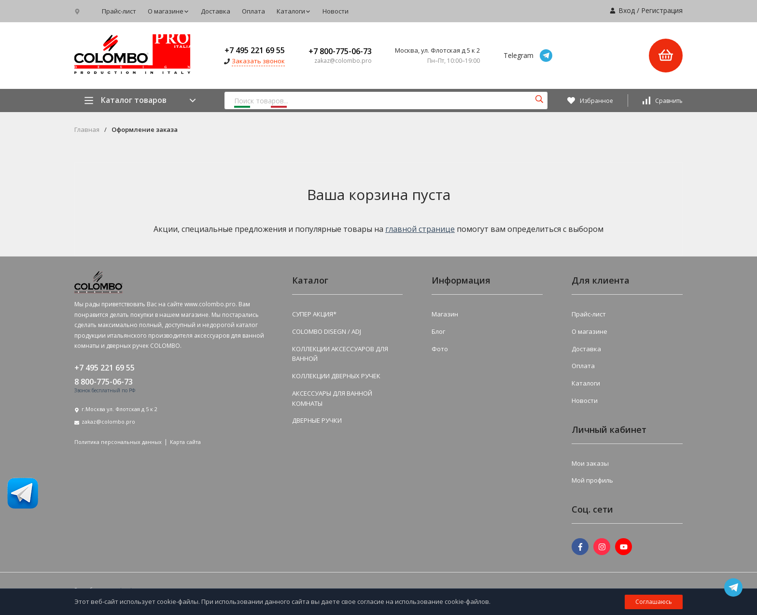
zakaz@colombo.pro (108, 421)
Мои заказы (590, 463)
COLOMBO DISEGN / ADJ (326, 331)
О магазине (168, 11)
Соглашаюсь (653, 602)
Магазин (445, 314)
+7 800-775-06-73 (340, 51)
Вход (626, 10)
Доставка (215, 11)
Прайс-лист (119, 11)
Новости (335, 11)
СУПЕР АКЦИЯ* (314, 314)
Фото (440, 348)
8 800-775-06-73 (103, 381)
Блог (438, 331)
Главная (86, 130)
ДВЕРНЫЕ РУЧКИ (317, 420)
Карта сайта (185, 441)
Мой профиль (592, 480)
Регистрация (662, 10)
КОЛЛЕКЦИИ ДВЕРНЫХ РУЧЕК (336, 376)
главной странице (420, 229)
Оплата (253, 11)
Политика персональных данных (118, 441)
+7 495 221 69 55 (254, 50)
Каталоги (294, 11)
